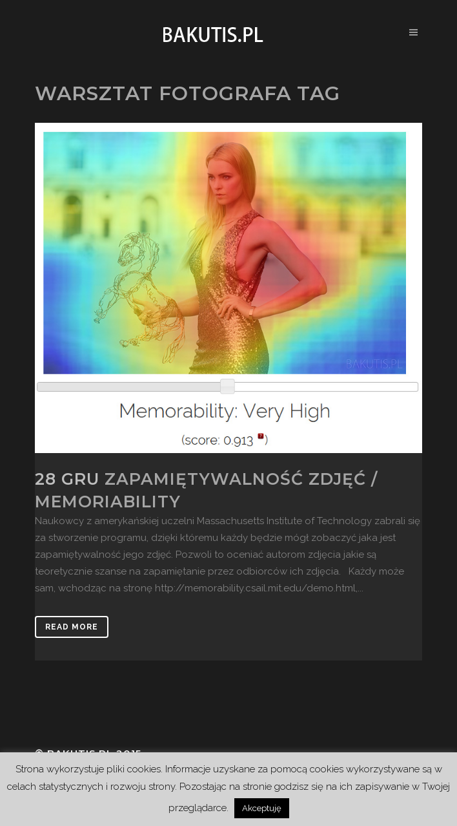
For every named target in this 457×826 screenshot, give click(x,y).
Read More (71, 626)
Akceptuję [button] (261, 808)
